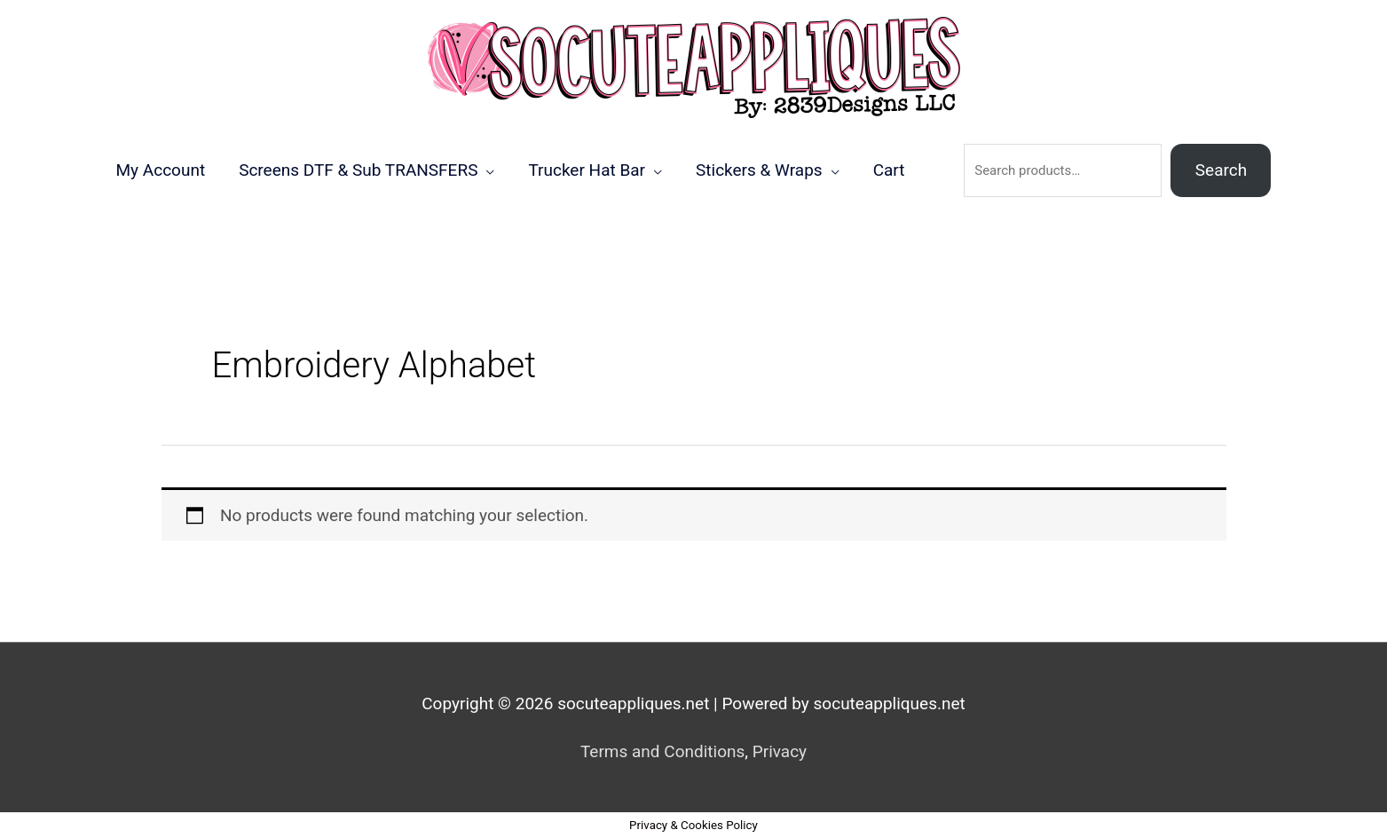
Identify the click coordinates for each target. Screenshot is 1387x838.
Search (1221, 170)
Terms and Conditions (662, 751)
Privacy (780, 751)
